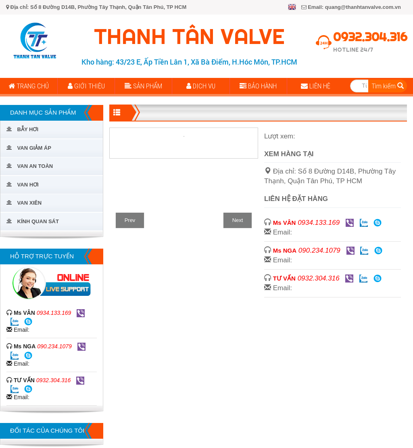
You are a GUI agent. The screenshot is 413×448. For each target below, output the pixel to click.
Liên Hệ (315, 86)
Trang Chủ (28, 86)
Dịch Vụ (200, 86)
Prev (130, 220)
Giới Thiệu (86, 86)
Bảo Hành (258, 86)
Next (237, 220)
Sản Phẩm (143, 86)
